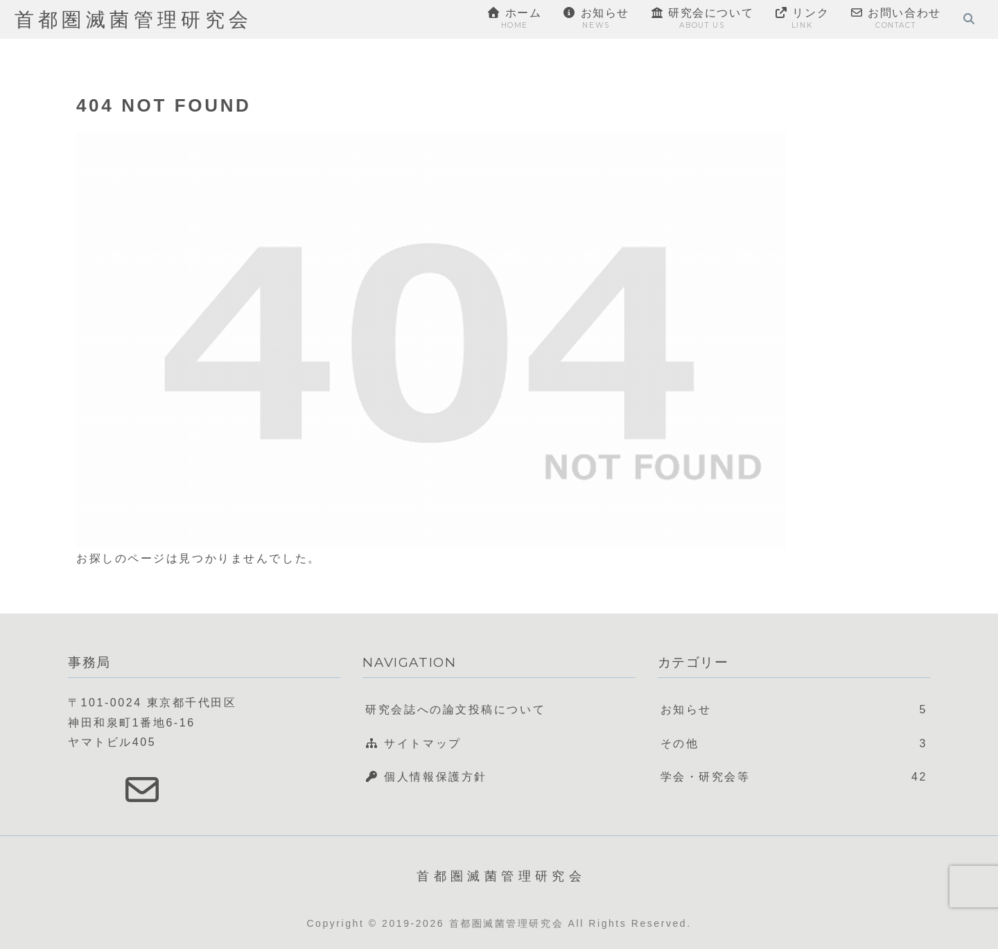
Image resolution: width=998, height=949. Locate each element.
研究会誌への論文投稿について (455, 709)
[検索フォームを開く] (969, 19)
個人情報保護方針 (426, 777)
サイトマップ (413, 743)
